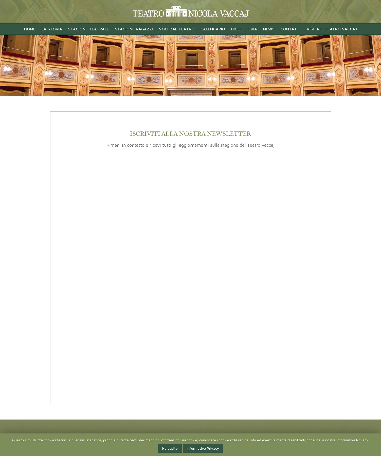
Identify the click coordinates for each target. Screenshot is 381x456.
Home (29, 29)
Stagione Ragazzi (134, 29)
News (269, 29)
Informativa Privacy (203, 448)
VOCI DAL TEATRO (176, 29)
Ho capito (170, 448)
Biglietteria (244, 29)
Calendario (213, 29)
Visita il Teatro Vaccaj (332, 29)
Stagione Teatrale (88, 29)
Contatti (291, 29)
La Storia (52, 29)
